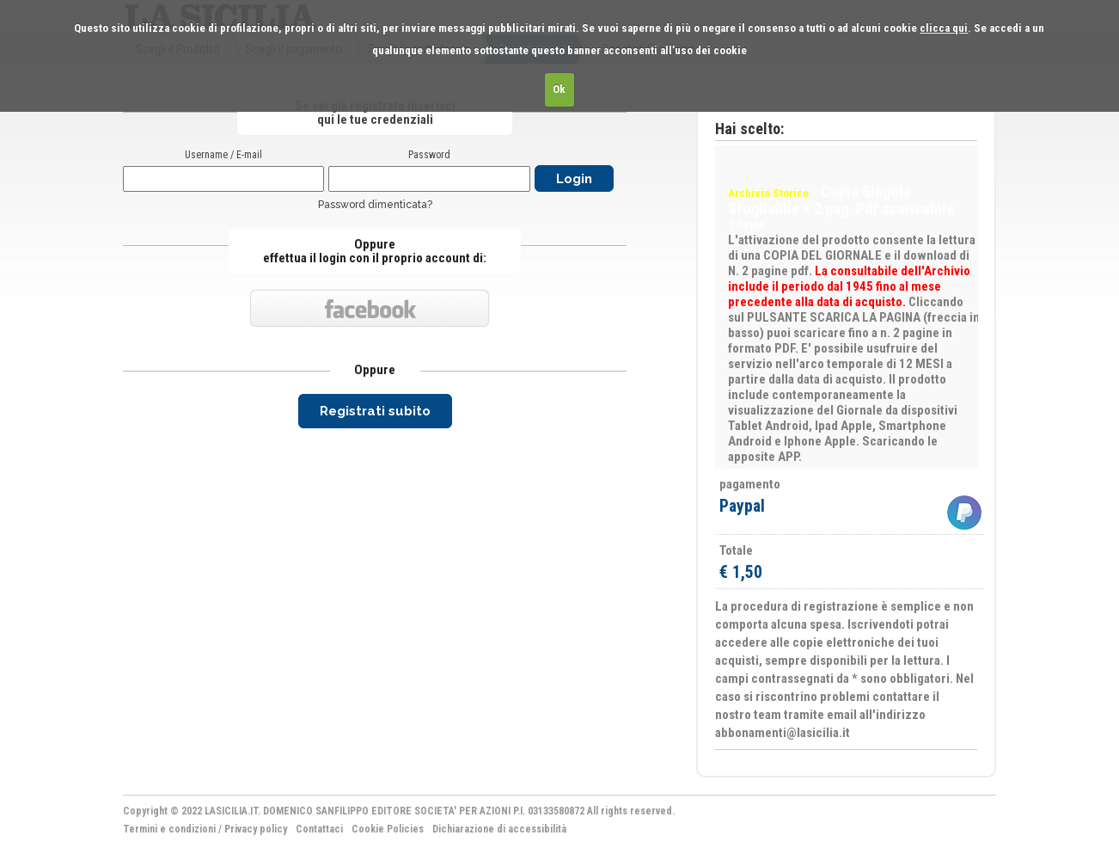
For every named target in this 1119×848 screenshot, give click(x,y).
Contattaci (319, 829)
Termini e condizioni (169, 829)
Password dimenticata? (375, 205)
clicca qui (944, 28)
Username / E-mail (223, 155)
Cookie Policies (388, 829)
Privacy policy (255, 829)
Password (429, 155)
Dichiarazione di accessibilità (499, 829)
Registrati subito (375, 411)
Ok (559, 89)
